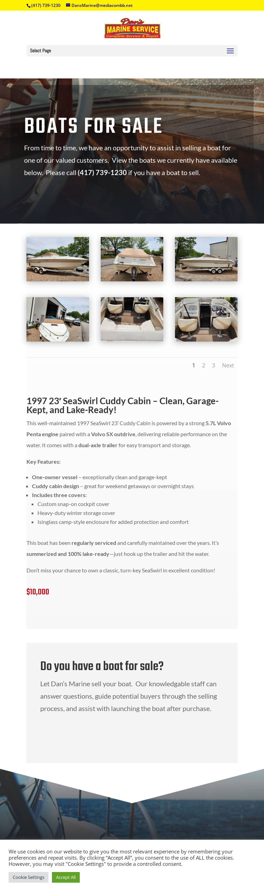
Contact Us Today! (109, 735)
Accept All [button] (66, 877)
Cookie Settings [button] (28, 877)
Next (228, 365)
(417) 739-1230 (45, 5)
